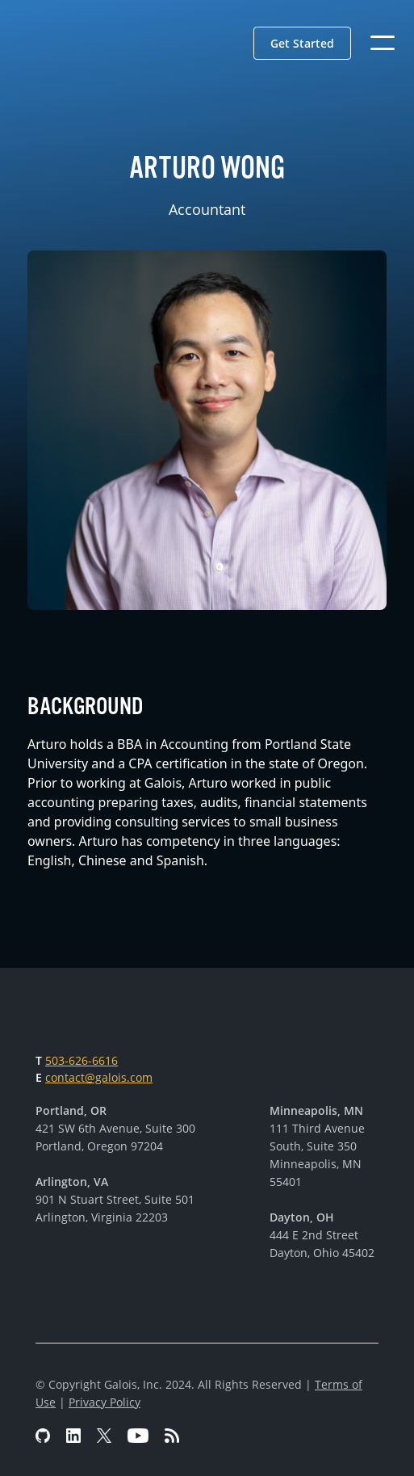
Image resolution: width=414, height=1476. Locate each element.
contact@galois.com (99, 1077)
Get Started (302, 43)
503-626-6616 (81, 1060)
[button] (302, 43)
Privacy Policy (104, 1402)
